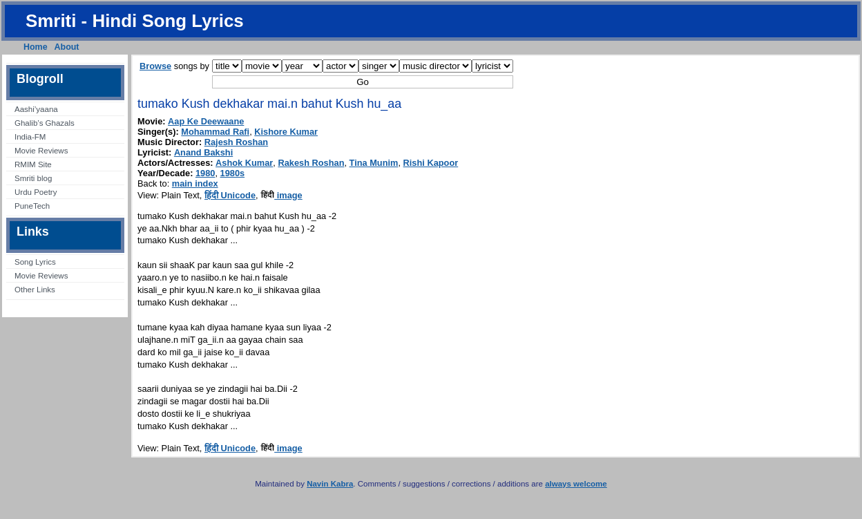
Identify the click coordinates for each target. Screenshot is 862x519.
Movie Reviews (41, 151)
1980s (232, 173)
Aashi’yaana (36, 109)
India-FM (30, 137)
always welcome (576, 484)
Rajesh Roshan (236, 142)
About (67, 47)
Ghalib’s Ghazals (45, 123)
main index (195, 183)
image (281, 195)
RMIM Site (33, 164)
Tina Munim (374, 163)
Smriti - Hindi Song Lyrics (135, 20)
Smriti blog (33, 178)
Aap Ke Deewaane (206, 121)
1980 (205, 173)
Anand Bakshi (203, 152)
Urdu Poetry (36, 192)
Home (35, 47)
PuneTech (32, 206)
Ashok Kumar (244, 163)
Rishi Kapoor (431, 163)
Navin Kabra (330, 484)
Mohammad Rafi (215, 131)
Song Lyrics (35, 262)
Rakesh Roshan (311, 163)
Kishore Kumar (286, 131)
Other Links (35, 289)
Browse (155, 66)
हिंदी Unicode (230, 195)
